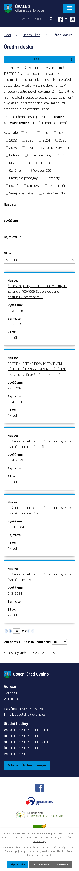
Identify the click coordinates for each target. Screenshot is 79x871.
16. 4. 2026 (15, 401)
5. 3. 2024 (15, 593)
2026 (13, 147)
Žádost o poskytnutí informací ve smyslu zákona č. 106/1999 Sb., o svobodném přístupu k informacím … (37, 291)
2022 (13, 140)
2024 (46, 140)
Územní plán (57, 185)
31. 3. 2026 (15, 310)
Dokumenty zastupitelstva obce (49, 147)
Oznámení (16, 170)
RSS (53, 59)
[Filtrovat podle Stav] (39, 260)
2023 (29, 140)
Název (10, 204)
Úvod (7, 35)
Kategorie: (11, 132)
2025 (62, 140)
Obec (27, 163)
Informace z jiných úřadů (46, 155)
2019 (28, 132)
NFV (12, 163)
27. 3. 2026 (16, 388)
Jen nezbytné (41, 864)
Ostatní (45, 163)
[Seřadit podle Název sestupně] (18, 204)
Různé (13, 185)
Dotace (14, 155)
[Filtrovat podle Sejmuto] (39, 244)
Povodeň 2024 (42, 170)
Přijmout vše (18, 864)
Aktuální (13, 337)
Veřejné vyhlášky (21, 193)
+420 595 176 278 (30, 708)
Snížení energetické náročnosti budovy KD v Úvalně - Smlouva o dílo (39, 577)
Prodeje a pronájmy (23, 178)
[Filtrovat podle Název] (39, 212)
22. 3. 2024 (16, 527)
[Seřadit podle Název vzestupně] (18, 202)
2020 (44, 132)
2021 (60, 132)
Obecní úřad (31, 35)
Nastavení (62, 864)
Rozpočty (53, 178)
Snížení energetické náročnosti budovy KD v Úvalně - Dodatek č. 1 (39, 444)
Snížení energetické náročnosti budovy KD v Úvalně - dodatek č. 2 (39, 510)
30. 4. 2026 (16, 324)
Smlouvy (33, 185)
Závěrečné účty (54, 193)
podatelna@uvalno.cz (30, 714)
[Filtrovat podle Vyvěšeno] (39, 228)
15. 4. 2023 (15, 460)
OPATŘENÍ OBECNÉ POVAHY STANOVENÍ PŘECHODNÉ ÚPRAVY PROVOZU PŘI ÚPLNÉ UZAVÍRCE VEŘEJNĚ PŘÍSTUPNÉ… (37, 369)
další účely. (39, 841)
